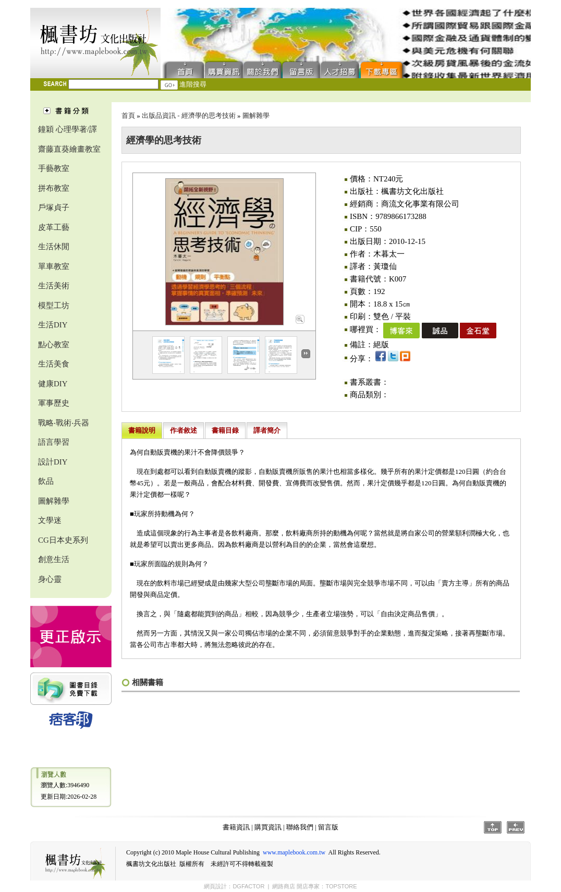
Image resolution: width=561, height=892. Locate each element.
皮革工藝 (53, 227)
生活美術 (53, 286)
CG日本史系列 (63, 540)
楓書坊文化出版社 (95, 43)
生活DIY (53, 325)
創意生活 (53, 559)
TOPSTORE (341, 886)
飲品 (46, 481)
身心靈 (50, 579)
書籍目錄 (225, 430)
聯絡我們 (262, 69)
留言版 (301, 69)
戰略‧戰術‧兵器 (63, 423)
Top (493, 827)
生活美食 (53, 364)
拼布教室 (53, 188)
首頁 (183, 69)
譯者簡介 (266, 430)
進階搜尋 (192, 84)
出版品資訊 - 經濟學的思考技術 (189, 115)
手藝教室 (53, 168)
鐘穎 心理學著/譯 (67, 129)
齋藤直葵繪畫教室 (69, 149)
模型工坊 (53, 305)
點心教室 (53, 344)
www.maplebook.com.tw (294, 852)
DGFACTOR (248, 886)
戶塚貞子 (53, 207)
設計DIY (53, 462)
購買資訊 (224, 69)
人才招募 (340, 69)
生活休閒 (53, 246)
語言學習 (53, 442)
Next (306, 354)
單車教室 (53, 266)
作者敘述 (183, 430)
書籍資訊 (236, 827)
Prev (516, 827)
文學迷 (50, 520)
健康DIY (53, 384)
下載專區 (383, 69)
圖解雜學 (53, 501)
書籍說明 (141, 430)
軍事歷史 (53, 403)
